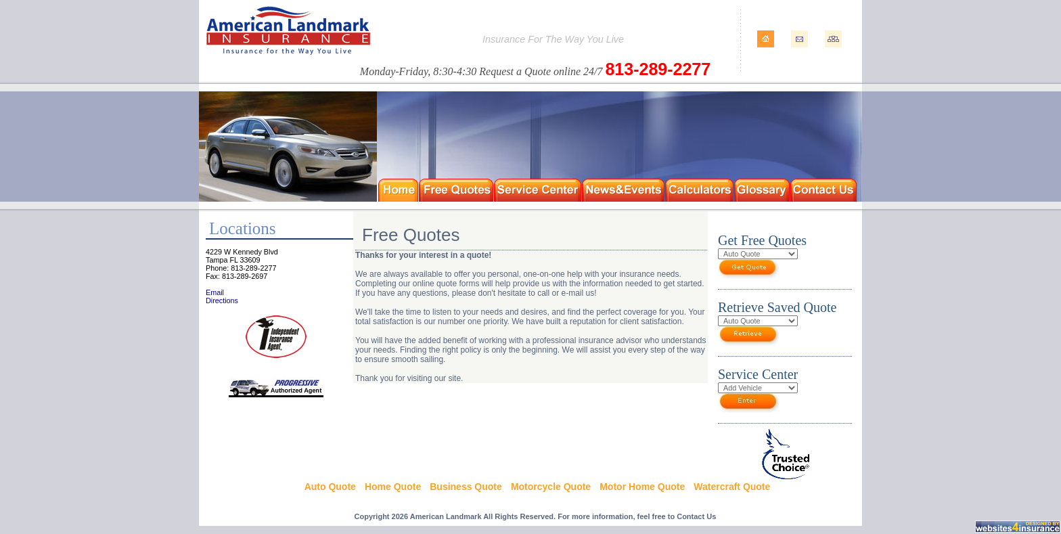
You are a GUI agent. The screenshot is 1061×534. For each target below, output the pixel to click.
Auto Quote (330, 486)
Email (215, 292)
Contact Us (696, 516)
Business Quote (466, 486)
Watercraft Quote (732, 486)
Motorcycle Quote (551, 486)
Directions (222, 300)
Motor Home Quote (642, 486)
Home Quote (393, 486)
